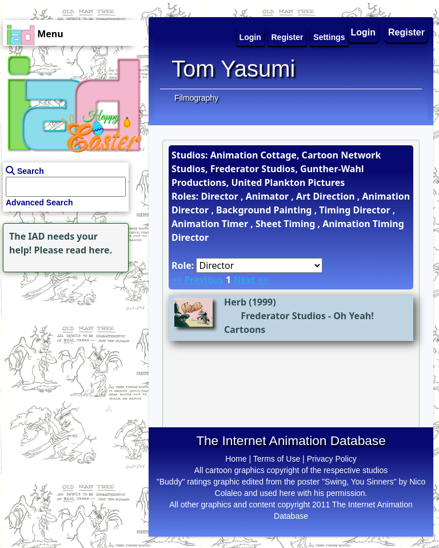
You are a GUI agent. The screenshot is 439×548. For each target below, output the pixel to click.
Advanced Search (39, 202)
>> (263, 279)
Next (244, 279)
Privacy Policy (332, 458)
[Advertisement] (71, 346)
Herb (235, 302)
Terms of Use (276, 458)
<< (176, 279)
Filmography (196, 97)
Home (235, 458)
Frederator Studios (283, 315)
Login (363, 32)
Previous (203, 279)
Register (406, 32)
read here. (89, 250)
